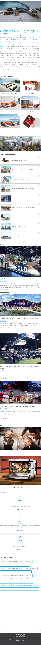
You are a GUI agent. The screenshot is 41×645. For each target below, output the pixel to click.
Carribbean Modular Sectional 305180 (23, 207)
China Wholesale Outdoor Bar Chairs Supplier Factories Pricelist (16, 578)
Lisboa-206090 (30, 93)
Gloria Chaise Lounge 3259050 (21, 179)
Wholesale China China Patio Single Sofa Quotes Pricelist (15, 565)
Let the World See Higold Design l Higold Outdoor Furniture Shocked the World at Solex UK (20, 367)
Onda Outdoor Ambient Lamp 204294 (22, 198)
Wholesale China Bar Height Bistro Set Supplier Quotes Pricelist (16, 561)
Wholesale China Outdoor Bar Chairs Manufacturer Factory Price (16, 575)
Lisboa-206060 (10, 111)
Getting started (5, 26)
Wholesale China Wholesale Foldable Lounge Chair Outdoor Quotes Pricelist (19, 589)
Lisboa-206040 (10, 130)
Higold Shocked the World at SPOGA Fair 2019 (11, 279)
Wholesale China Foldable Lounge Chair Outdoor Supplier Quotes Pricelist (19, 568)
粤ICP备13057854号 (20, 640)
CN (40, 0)
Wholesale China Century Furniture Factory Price (15, 41)
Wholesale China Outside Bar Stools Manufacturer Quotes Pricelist (17, 585)
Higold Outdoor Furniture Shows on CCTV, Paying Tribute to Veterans (17, 406)
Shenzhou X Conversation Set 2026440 (23, 188)
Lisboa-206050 (30, 111)
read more (4, 291)
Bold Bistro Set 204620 (19, 226)
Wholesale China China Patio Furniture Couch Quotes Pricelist (25, 26)
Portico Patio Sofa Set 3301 (10, 93)
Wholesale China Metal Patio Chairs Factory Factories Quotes (16, 572)
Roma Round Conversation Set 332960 (23, 217)
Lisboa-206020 (30, 130)
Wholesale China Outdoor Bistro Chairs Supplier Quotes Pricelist (16, 582)
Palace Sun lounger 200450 (20, 160)
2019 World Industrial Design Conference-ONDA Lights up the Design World (19, 318)
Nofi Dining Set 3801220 (19, 236)
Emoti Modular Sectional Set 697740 (22, 169)
